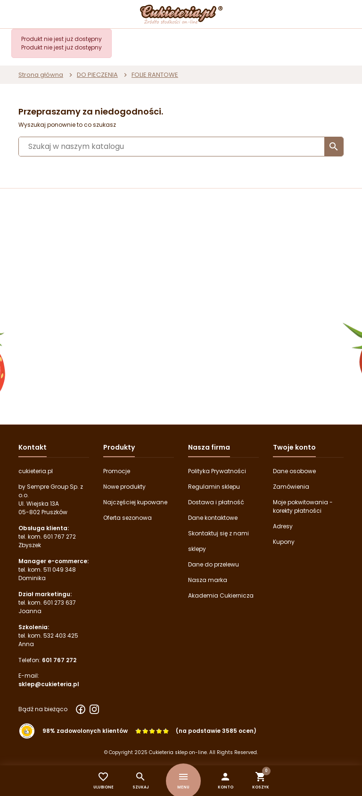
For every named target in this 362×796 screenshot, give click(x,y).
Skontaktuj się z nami (218, 533)
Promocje (116, 471)
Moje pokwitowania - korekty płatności (303, 506)
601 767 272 (59, 537)
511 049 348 (59, 570)
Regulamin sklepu (214, 487)
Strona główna (40, 74)
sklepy (197, 549)
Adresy (283, 526)
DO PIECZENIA (97, 74)
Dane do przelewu (213, 564)
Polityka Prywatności (217, 471)
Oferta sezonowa (127, 518)
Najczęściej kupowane (135, 502)
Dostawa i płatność (216, 502)
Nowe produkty (124, 487)
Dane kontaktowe (213, 518)
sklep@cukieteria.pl (48, 684)
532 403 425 (60, 636)
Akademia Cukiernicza (221, 595)
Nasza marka (207, 580)
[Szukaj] (181, 146)
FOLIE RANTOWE (155, 74)
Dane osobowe (294, 471)
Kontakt (32, 447)
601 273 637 (59, 603)
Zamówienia (291, 487)
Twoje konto (294, 447)
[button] (225, 780)
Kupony (284, 542)
